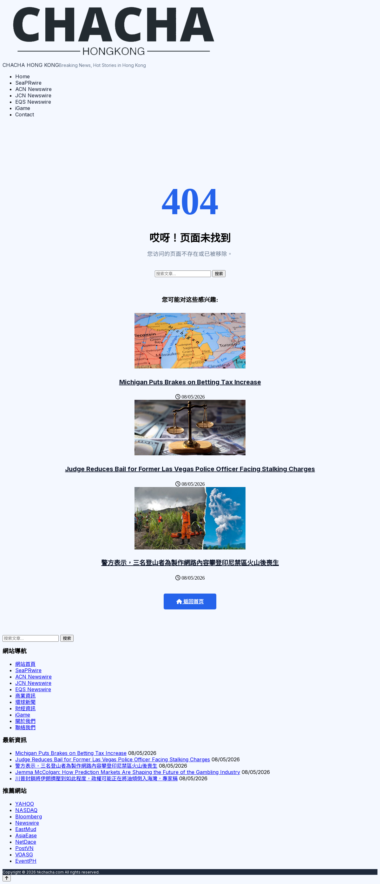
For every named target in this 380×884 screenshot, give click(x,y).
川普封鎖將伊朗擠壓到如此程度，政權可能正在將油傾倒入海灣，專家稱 (96, 778)
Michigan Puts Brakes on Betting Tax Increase (190, 382)
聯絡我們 (25, 727)
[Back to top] (7, 878)
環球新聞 (25, 702)
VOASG (24, 854)
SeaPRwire (28, 83)
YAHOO (24, 804)
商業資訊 (25, 695)
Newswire (27, 823)
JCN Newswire (33, 95)
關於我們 (25, 721)
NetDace (25, 842)
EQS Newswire (33, 102)
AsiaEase (26, 835)
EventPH (25, 861)
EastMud (25, 829)
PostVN (24, 848)
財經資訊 (25, 708)
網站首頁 (25, 664)
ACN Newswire (33, 89)
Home (22, 76)
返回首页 (190, 601)
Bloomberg (28, 816)
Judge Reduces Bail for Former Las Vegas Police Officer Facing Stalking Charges (190, 469)
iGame (22, 108)
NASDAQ (26, 810)
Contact (24, 114)
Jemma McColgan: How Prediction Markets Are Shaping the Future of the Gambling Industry (127, 772)
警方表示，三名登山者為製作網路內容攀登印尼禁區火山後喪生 (190, 563)
